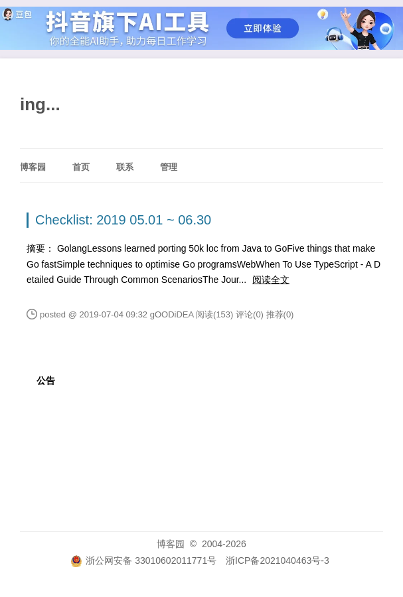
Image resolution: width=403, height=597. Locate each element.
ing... (40, 104)
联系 (124, 167)
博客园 (33, 167)
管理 (168, 167)
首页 (81, 167)
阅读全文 (270, 279)
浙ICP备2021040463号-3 (277, 560)
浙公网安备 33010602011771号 (143, 560)
